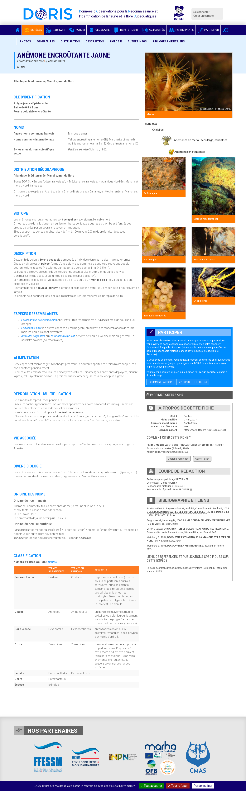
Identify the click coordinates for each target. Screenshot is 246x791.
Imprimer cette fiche (165, 394)
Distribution (70, 41)
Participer (208, 29)
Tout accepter (151, 786)
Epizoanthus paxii (31, 327)
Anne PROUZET (180, 489)
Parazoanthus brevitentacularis (39, 319)
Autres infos (137, 41)
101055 (52, 561)
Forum (77, 29)
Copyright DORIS (164, 366)
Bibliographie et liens (169, 41)
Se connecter (201, 11)
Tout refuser (178, 786)
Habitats (55, 30)
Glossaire (99, 29)
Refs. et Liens (125, 29)
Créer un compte (203, 15)
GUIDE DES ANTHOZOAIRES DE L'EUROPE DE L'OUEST (177, 511)
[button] (225, 30)
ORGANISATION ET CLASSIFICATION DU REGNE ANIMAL (196, 528)
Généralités (46, 41)
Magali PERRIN (177, 479)
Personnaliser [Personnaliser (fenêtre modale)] (203, 786)
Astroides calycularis (33, 336)
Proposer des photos (193, 382)
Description (95, 41)
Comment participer (161, 382)
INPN (159, 571)
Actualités (153, 29)
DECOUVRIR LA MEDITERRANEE (185, 545)
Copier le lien (202, 458)
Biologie (116, 41)
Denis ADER (167, 482)
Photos (25, 41)
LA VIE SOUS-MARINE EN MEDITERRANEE (206, 520)
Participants (181, 29)
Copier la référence (178, 458)
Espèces (32, 29)
